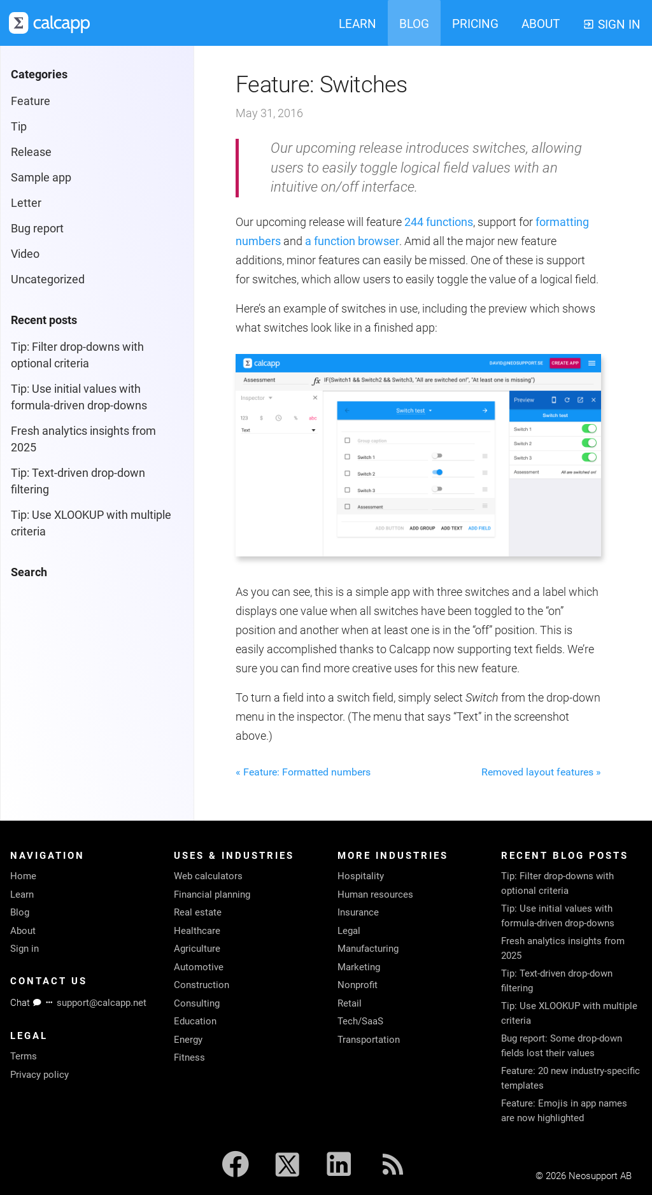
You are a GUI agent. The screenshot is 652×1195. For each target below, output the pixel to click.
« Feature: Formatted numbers (303, 772)
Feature (30, 101)
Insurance (358, 912)
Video (25, 253)
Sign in (24, 948)
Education (195, 1021)
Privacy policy (39, 1074)
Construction (201, 985)
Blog (19, 912)
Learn (22, 894)
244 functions (438, 222)
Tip (19, 126)
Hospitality (360, 876)
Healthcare (197, 931)
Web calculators (208, 876)
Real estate (198, 912)
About (23, 931)
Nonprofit (357, 985)
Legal (348, 931)
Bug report (37, 228)
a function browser (352, 241)
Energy (188, 1039)
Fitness (189, 1057)
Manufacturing (368, 948)
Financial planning (212, 894)
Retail (349, 1003)
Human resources (375, 894)
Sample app (41, 177)
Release (31, 152)
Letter (26, 202)
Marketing (358, 967)
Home (23, 876)
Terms (23, 1056)
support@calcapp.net (101, 1002)
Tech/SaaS (360, 1021)
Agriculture (197, 948)
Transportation (368, 1039)
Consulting (197, 1003)
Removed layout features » (541, 772)
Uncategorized (48, 279)
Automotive (198, 967)
